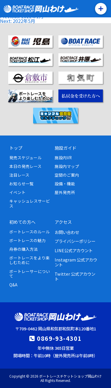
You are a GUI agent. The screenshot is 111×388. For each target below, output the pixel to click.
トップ (15, 147)
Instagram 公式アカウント (76, 262)
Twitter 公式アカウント (75, 276)
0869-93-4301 (59, 338)
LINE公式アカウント (74, 250)
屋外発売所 (65, 192)
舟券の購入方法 (23, 249)
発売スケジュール (25, 157)
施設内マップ (67, 166)
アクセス (63, 222)
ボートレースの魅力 (27, 240)
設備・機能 (65, 183)
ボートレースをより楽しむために (29, 260)
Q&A (13, 285)
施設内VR (63, 157)
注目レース (19, 175)
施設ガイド (65, 147)
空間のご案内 (67, 175)
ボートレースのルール (29, 232)
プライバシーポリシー (75, 241)
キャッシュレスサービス (29, 203)
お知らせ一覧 (21, 183)
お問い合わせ (67, 232)
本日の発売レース (25, 166)
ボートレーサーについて (29, 273)
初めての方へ (22, 222)
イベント (17, 192)
